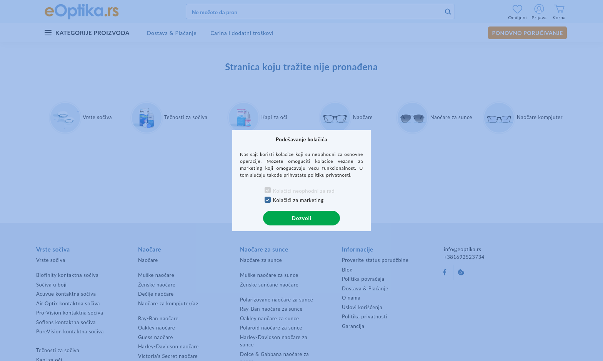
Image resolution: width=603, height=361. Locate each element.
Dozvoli (301, 218)
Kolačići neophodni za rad (304, 191)
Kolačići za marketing (298, 200)
